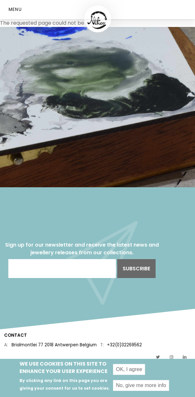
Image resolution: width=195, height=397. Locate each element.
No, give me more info (141, 387)
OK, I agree (129, 371)
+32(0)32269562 (124, 345)
